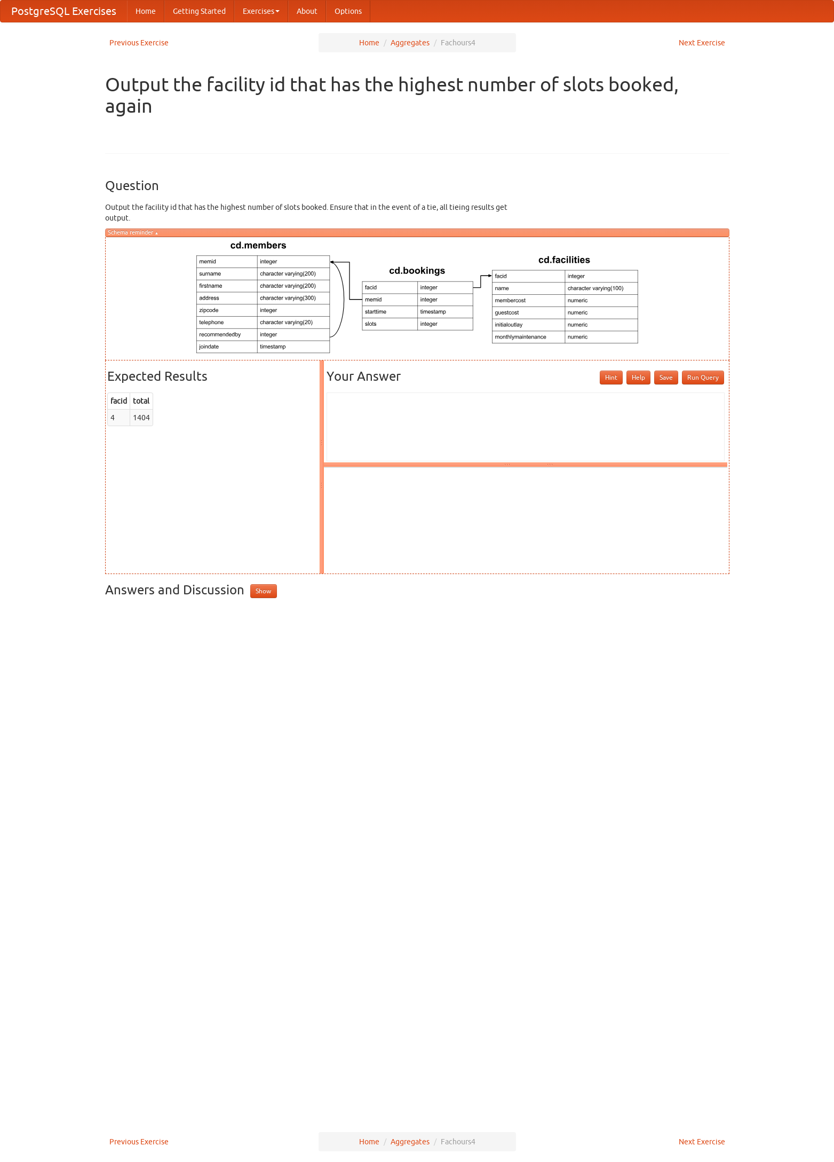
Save (666, 377)
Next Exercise (702, 42)
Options (348, 11)
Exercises (261, 11)
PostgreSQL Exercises (63, 11)
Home (146, 11)
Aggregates (410, 42)
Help (638, 377)
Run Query (703, 377)
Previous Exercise (139, 42)
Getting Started (199, 11)
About (307, 11)
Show (263, 590)
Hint (611, 377)
